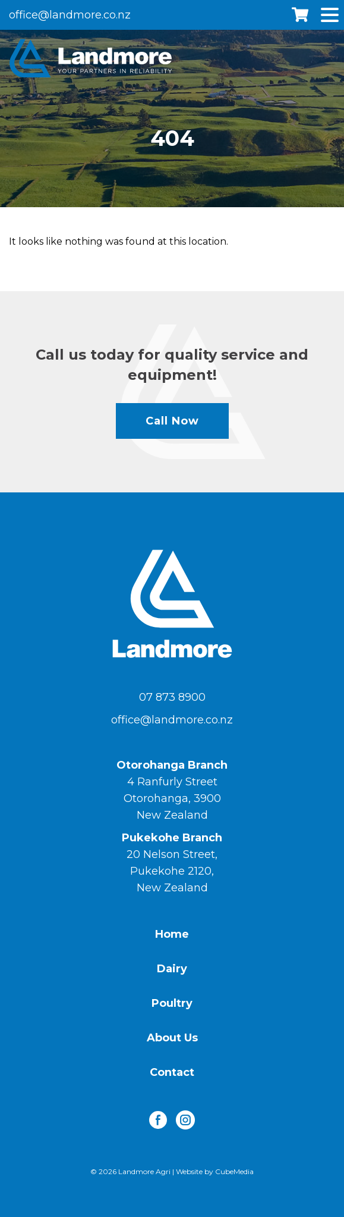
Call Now (172, 420)
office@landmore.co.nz (70, 14)
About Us (172, 1037)
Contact (172, 1072)
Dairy (172, 968)
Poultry (172, 1003)
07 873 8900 (172, 697)
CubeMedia (234, 1171)
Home (172, 934)
